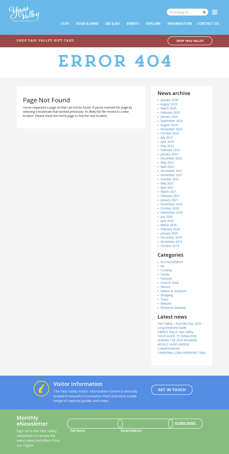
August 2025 (169, 104)
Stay (65, 23)
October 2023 (170, 133)
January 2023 (169, 154)
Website (166, 303)
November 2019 (171, 242)
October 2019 (170, 246)
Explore (153, 23)
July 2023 (167, 137)
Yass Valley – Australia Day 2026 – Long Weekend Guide (181, 325)
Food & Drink (170, 283)
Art (162, 266)
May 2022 (167, 162)
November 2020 (171, 204)
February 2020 (170, 229)
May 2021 (167, 183)
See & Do (112, 23)
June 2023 (167, 142)
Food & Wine (87, 23)
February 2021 (170, 196)
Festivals (166, 278)
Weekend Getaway (173, 308)
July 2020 (167, 217)
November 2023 (171, 129)
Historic (166, 287)
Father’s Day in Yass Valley (175, 332)
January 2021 (169, 200)
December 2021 (171, 171)
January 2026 (169, 100)
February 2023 (170, 150)
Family (165, 274)
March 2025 (169, 108)
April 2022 (167, 167)
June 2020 (167, 221)
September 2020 (172, 212)
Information (180, 23)
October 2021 (170, 179)
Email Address (131, 431)
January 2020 (169, 233)
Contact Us (208, 23)
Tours (164, 299)
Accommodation (172, 262)
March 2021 (169, 192)
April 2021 (167, 187)
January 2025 (169, 117)
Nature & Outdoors (174, 291)
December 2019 (171, 237)
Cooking (166, 270)
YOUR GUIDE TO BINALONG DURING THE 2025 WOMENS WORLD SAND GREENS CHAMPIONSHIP (177, 342)
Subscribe (185, 423)
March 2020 (169, 225)
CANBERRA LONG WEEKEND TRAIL (182, 353)
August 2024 (169, 125)
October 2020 (170, 208)
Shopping (167, 295)
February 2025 (170, 112)
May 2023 (167, 146)
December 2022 (171, 158)
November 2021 (171, 175)
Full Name (77, 431)
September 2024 (172, 121)
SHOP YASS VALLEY (190, 41)
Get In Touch (172, 389)
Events (133, 23)
